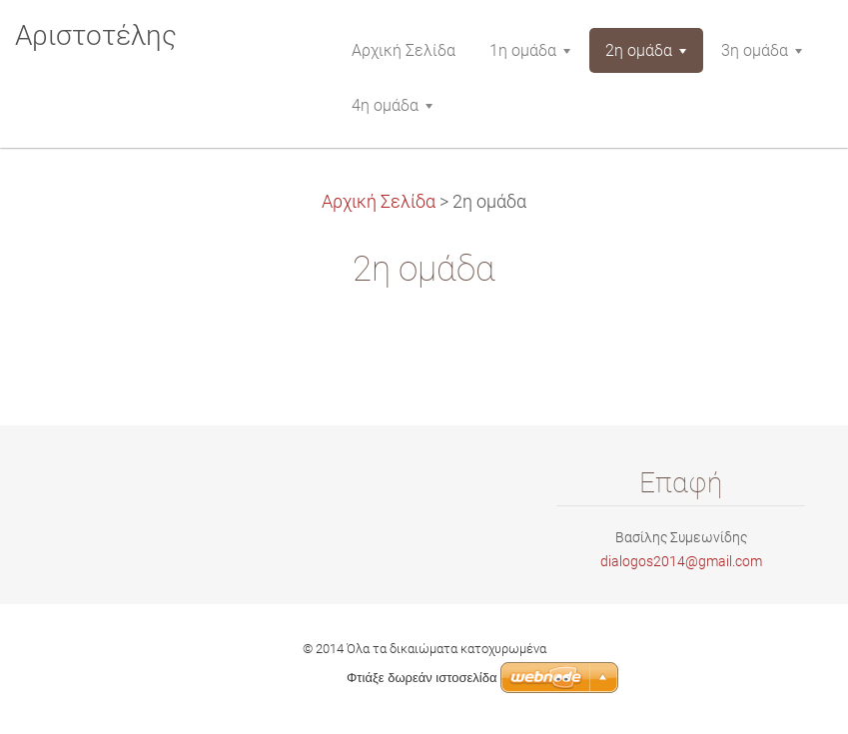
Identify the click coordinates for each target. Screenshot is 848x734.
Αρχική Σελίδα (378, 202)
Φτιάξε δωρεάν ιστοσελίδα (421, 677)
